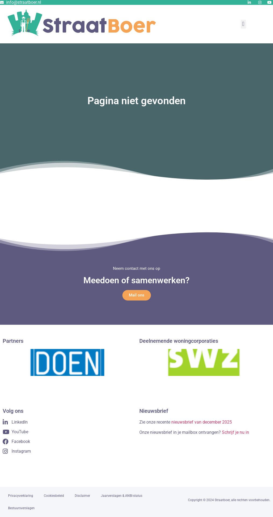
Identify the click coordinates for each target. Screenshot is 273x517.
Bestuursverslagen (21, 508)
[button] (243, 24)
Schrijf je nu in (235, 432)
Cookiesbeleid (54, 496)
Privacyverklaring (20, 496)
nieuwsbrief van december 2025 (201, 422)
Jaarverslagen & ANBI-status (121, 496)
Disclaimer (82, 496)
